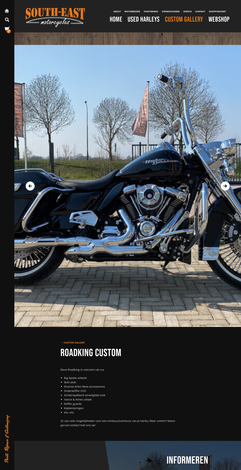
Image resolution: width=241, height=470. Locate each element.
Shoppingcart (217, 11)
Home (116, 19)
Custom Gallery (184, 19)
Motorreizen (132, 11)
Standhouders (171, 11)
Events (187, 11)
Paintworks (151, 11)
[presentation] (30, 186)
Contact (200, 11)
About (117, 11)
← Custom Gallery (72, 342)
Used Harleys (144, 19)
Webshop (219, 19)
